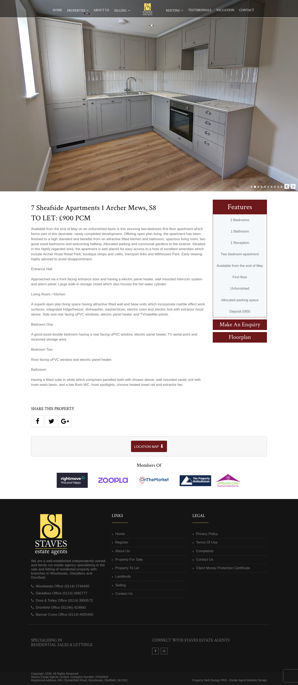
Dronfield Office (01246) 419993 (61, 607)
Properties (76, 10)
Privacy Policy (207, 534)
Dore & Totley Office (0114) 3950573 (64, 600)
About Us (101, 10)
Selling (120, 10)
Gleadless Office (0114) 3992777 (61, 593)
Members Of (149, 465)
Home (57, 10)
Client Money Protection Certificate (223, 568)
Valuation (225, 10)
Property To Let (127, 568)
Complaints (205, 551)
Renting (173, 10)
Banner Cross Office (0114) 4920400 (64, 615)
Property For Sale (129, 559)
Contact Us (124, 594)
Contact (246, 10)
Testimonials (199, 10)
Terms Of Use (206, 542)
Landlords (123, 576)
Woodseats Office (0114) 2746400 (62, 586)
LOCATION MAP (149, 446)
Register (121, 542)
